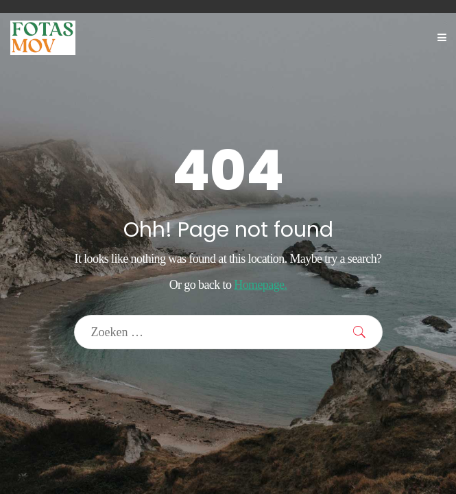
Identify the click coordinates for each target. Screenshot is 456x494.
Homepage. (260, 285)
